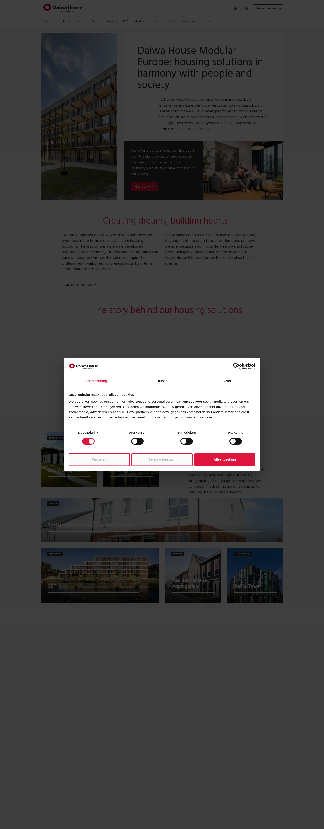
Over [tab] (227, 381)
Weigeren (99, 459)
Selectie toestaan (162, 459)
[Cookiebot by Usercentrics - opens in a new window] (236, 366)
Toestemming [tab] (96, 381)
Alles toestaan (225, 459)
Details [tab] (162, 381)
